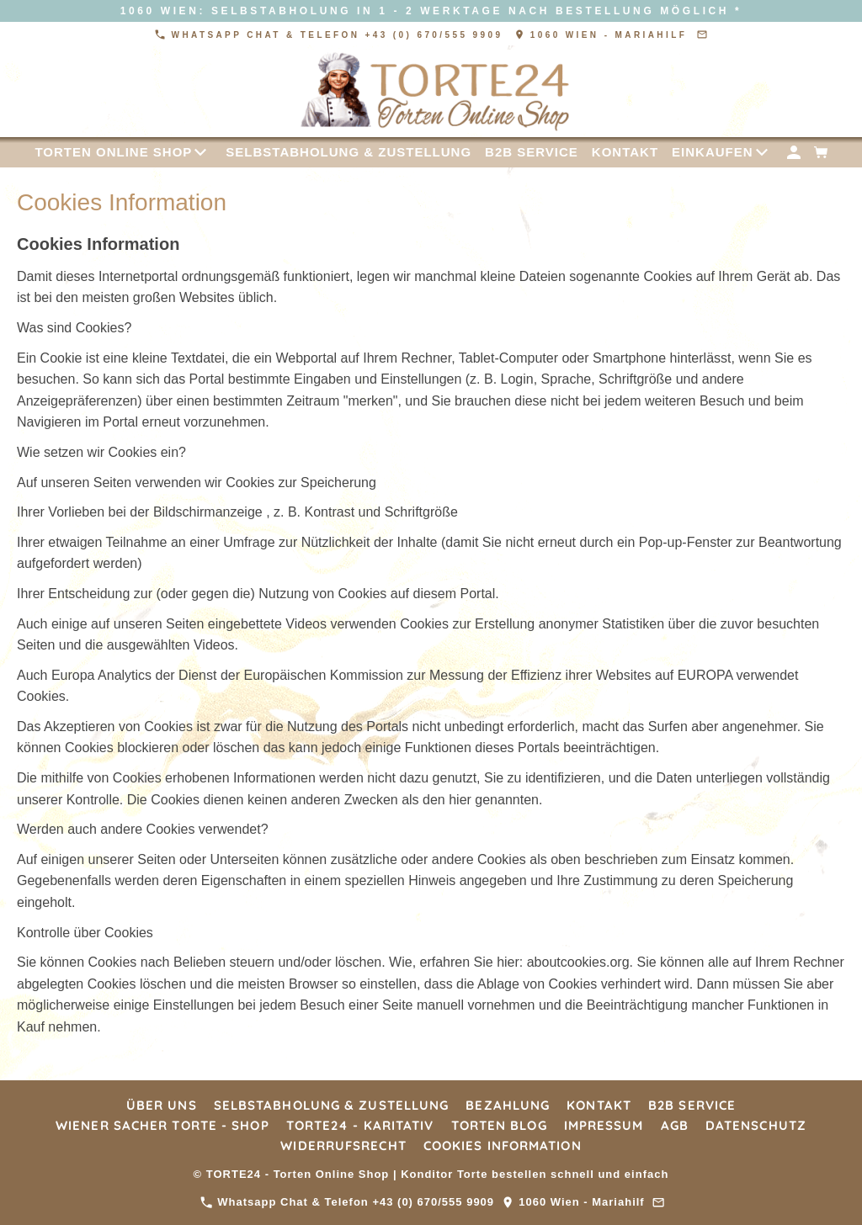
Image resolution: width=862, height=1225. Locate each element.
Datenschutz (755, 1125)
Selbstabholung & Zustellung (332, 1105)
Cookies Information (502, 1145)
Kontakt (599, 1105)
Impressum (604, 1125)
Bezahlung (508, 1105)
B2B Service (692, 1105)
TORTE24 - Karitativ (360, 1125)
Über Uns (161, 1105)
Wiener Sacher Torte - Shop (162, 1125)
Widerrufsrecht (343, 1145)
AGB (675, 1125)
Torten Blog (499, 1125)
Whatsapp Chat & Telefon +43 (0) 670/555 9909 (331, 35)
